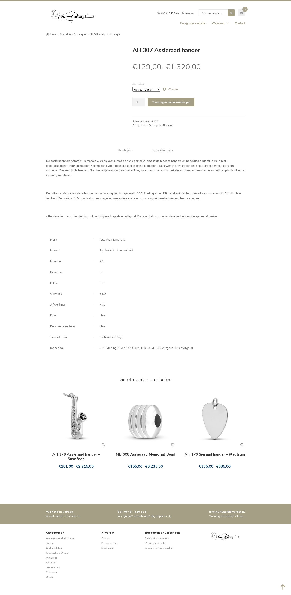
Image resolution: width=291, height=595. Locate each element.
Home (53, 34)
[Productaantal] (138, 102)
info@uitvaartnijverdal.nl (227, 512)
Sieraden (65, 34)
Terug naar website (193, 23)
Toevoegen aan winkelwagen (171, 102)
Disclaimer (107, 548)
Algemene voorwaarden (159, 548)
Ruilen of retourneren (157, 538)
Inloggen (190, 13)
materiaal (138, 84)
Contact (240, 23)
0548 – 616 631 (170, 13)
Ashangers (80, 34)
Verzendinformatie (155, 543)
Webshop (218, 23)
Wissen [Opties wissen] (173, 89)
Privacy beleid (109, 543)
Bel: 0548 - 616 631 (132, 512)
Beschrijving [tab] (125, 150)
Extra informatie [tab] (162, 150)
